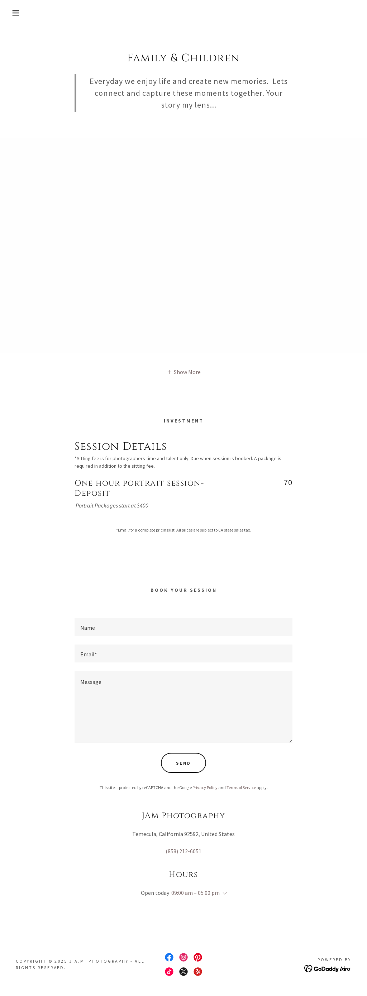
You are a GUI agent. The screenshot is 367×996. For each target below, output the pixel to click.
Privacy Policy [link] (205, 787)
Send (183, 763)
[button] (18, 13)
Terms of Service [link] (241, 787)
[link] (169, 957)
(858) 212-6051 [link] (183, 851)
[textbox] (183, 627)
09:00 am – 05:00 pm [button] (195, 892)
